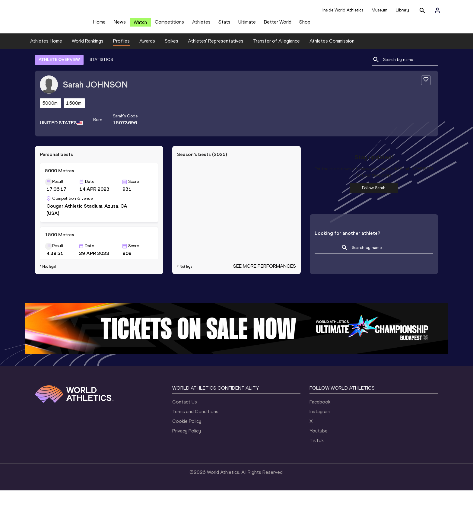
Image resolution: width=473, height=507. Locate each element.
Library (402, 10)
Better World (277, 24)
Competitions (169, 24)
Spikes (171, 58)
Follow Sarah (374, 204)
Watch (140, 24)
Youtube (319, 447)
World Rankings (87, 58)
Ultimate (247, 24)
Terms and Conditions (195, 428)
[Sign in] (437, 10)
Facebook (320, 418)
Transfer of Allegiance (276, 58)
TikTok (317, 457)
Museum (379, 10)
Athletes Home (46, 58)
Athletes (201, 24)
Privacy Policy (186, 447)
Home (99, 24)
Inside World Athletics (342, 10)
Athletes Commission (332, 58)
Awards (147, 58)
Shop (304, 24)
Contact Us (184, 418)
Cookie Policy (186, 438)
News (120, 24)
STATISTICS (101, 76)
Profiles (121, 58)
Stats (224, 24)
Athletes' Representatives (215, 58)
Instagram (320, 428)
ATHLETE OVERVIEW (59, 76)
